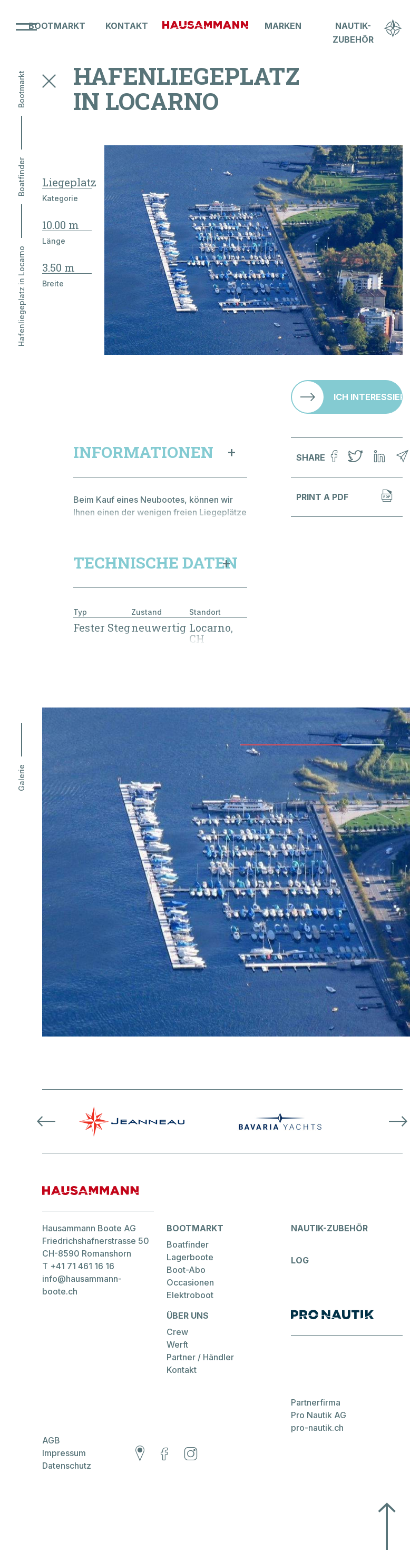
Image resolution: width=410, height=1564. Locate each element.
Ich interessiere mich (368, 397)
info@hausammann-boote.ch (82, 1299)
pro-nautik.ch (317, 1444)
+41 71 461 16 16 (82, 1281)
